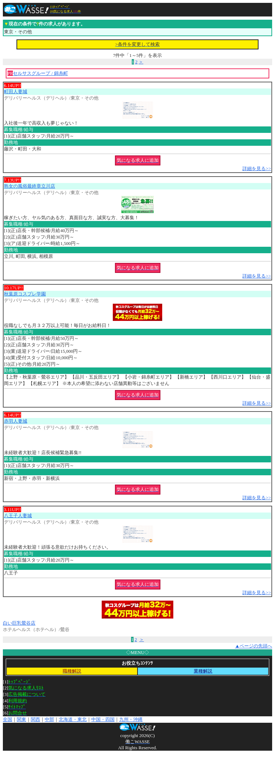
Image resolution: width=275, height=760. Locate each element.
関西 (35, 719)
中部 (49, 719)
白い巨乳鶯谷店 (19, 623)
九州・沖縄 (131, 719)
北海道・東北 (73, 719)
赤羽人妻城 (15, 421)
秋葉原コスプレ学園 (25, 294)
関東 (21, 719)
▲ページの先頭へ (253, 646)
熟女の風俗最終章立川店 (29, 186)
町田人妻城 (15, 91)
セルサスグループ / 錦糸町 (40, 73)
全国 (7, 719)
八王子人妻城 (18, 515)
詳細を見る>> (256, 168)
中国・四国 (103, 719)
